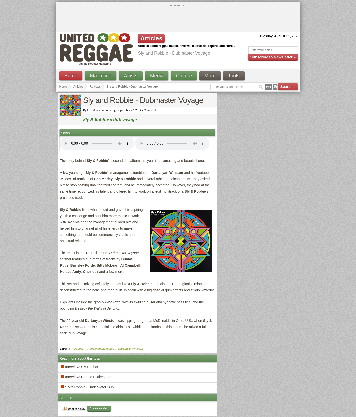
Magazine (100, 75)
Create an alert (99, 408)
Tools (234, 75)
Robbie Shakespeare (100, 348)
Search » (288, 86)
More (210, 75)
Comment (150, 110)
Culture (184, 75)
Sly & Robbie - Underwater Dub (89, 387)
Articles (78, 86)
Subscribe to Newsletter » (273, 57)
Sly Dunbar (76, 348)
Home (70, 75)
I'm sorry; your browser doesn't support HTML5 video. (97, 143)
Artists (131, 75)
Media (156, 75)
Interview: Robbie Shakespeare (89, 377)
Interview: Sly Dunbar (81, 367)
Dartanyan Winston (130, 348)
